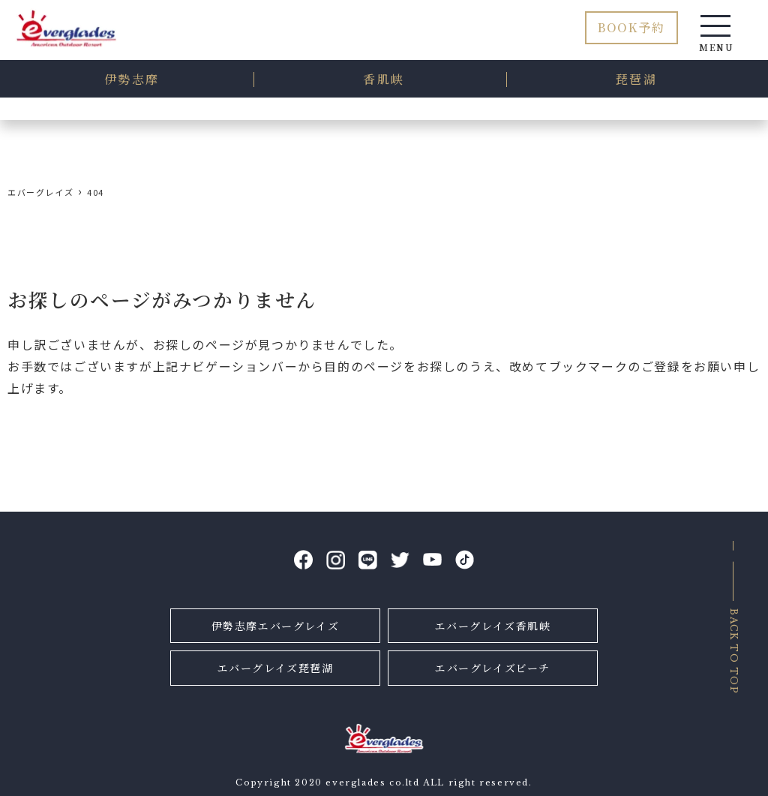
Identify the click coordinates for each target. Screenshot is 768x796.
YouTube (432, 560)
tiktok (464, 560)
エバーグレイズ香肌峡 (493, 625)
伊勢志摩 (132, 79)
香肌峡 (383, 79)
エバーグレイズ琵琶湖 (276, 667)
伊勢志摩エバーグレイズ (276, 625)
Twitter (400, 560)
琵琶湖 (636, 79)
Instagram (335, 560)
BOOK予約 (631, 27)
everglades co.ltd (372, 782)
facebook (303, 560)
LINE (367, 560)
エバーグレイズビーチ (492, 667)
